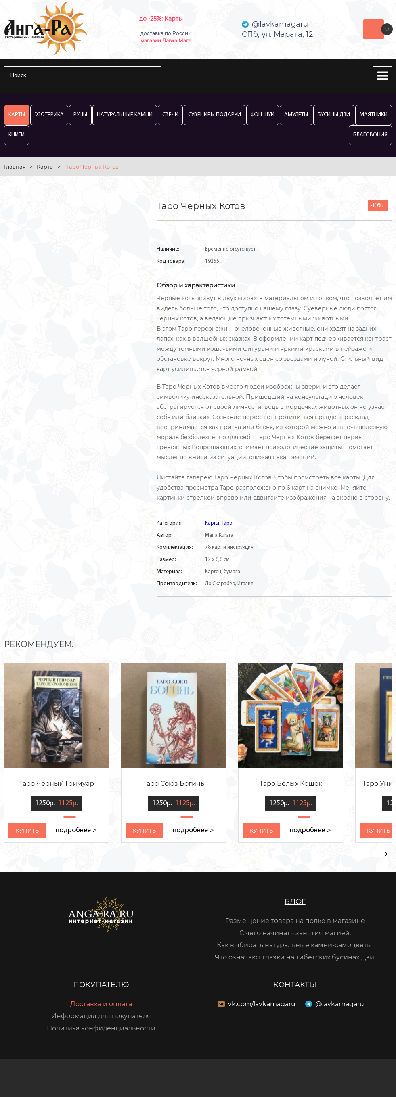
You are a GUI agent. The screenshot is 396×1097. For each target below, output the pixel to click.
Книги (16, 135)
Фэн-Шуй (262, 115)
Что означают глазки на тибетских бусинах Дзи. (295, 957)
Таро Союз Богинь (173, 783)
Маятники (374, 115)
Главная (15, 166)
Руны (80, 115)
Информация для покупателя (101, 1016)
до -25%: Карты (161, 18)
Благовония (370, 135)
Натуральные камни (125, 115)
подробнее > (76, 830)
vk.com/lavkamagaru (261, 1004)
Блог (295, 901)
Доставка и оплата (101, 1004)
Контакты (294, 984)
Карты (16, 115)
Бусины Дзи (334, 115)
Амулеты (296, 115)
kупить (27, 830)
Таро (227, 523)
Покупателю (101, 984)
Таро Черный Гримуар (56, 783)
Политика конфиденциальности (101, 1028)
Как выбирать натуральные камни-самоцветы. (295, 945)
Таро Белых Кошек (291, 783)
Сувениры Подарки (214, 115)
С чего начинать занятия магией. (295, 933)
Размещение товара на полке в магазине (295, 921)
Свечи (170, 115)
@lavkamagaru (339, 1004)
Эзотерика (49, 115)
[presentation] (386, 854)
